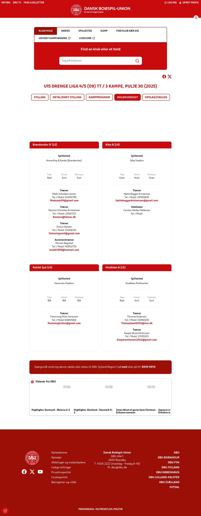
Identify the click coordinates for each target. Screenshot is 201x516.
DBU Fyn (173, 462)
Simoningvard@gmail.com (64, 233)
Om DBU (5, 3)
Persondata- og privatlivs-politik (100, 509)
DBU (176, 452)
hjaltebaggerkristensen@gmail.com (137, 200)
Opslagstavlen (156, 97)
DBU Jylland (170, 467)
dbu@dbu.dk (119, 467)
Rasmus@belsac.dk (64, 217)
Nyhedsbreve (59, 452)
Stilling (40, 97)
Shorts (64, 175)
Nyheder (56, 457)
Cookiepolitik (59, 477)
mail (124, 367)
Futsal (174, 487)
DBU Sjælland (169, 482)
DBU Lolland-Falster (164, 477)
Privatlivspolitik (61, 472)
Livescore (87, 38)
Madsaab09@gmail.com (64, 200)
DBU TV (17, 3)
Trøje (49, 175)
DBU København (167, 472)
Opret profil (189, 2)
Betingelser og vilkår (63, 482)
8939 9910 (149, 367)
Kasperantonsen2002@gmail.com (137, 340)
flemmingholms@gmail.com (64, 323)
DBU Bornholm (168, 457)
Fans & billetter (34, 3)
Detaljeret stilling (67, 97)
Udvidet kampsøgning (54, 38)
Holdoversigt (127, 97)
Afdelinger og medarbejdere (68, 462)
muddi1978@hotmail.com (64, 250)
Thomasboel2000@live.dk (136, 323)
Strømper (79, 175)
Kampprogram (99, 97)
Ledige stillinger (61, 467)
